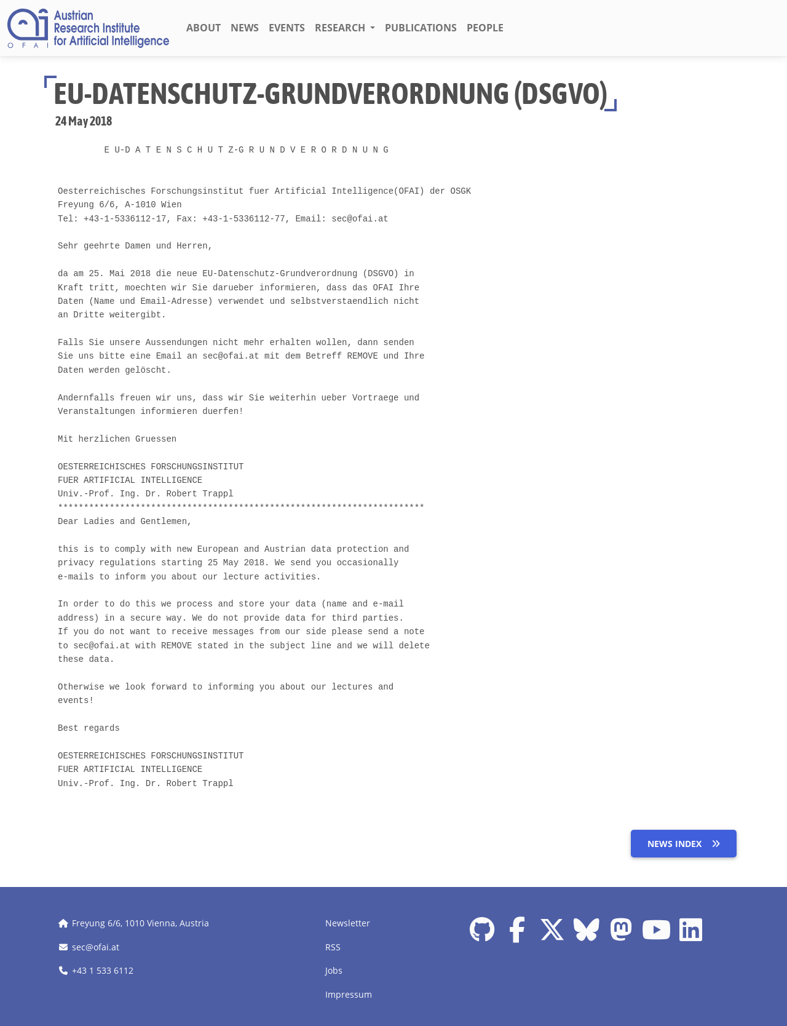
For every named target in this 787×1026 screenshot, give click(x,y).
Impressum (348, 994)
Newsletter (347, 923)
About (203, 27)
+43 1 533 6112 (102, 970)
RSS (333, 947)
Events (287, 27)
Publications (421, 27)
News (245, 27)
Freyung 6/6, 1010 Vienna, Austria (140, 923)
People (485, 27)
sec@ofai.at (95, 947)
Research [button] (341, 27)
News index (683, 843)
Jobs (333, 970)
